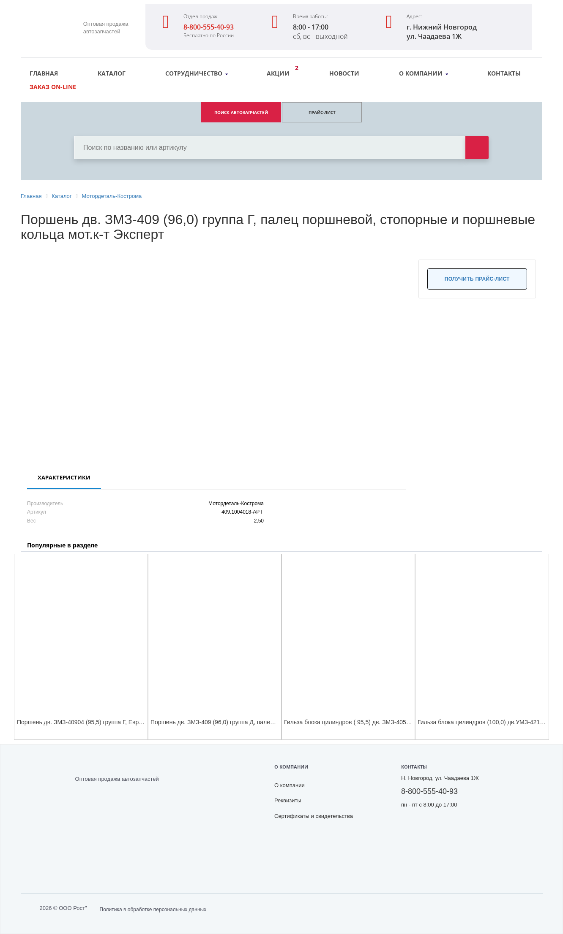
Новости (344, 73)
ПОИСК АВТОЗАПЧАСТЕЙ (241, 112)
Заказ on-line (53, 87)
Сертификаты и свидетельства (313, 816)
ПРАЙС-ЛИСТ (322, 112)
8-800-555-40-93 (208, 27)
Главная (44, 73)
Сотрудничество (196, 73)
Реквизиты (287, 800)
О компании (423, 73)
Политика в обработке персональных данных (153, 909)
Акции (280, 72)
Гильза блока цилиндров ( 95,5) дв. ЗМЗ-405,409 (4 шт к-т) (364, 722)
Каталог (112, 73)
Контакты (504, 73)
